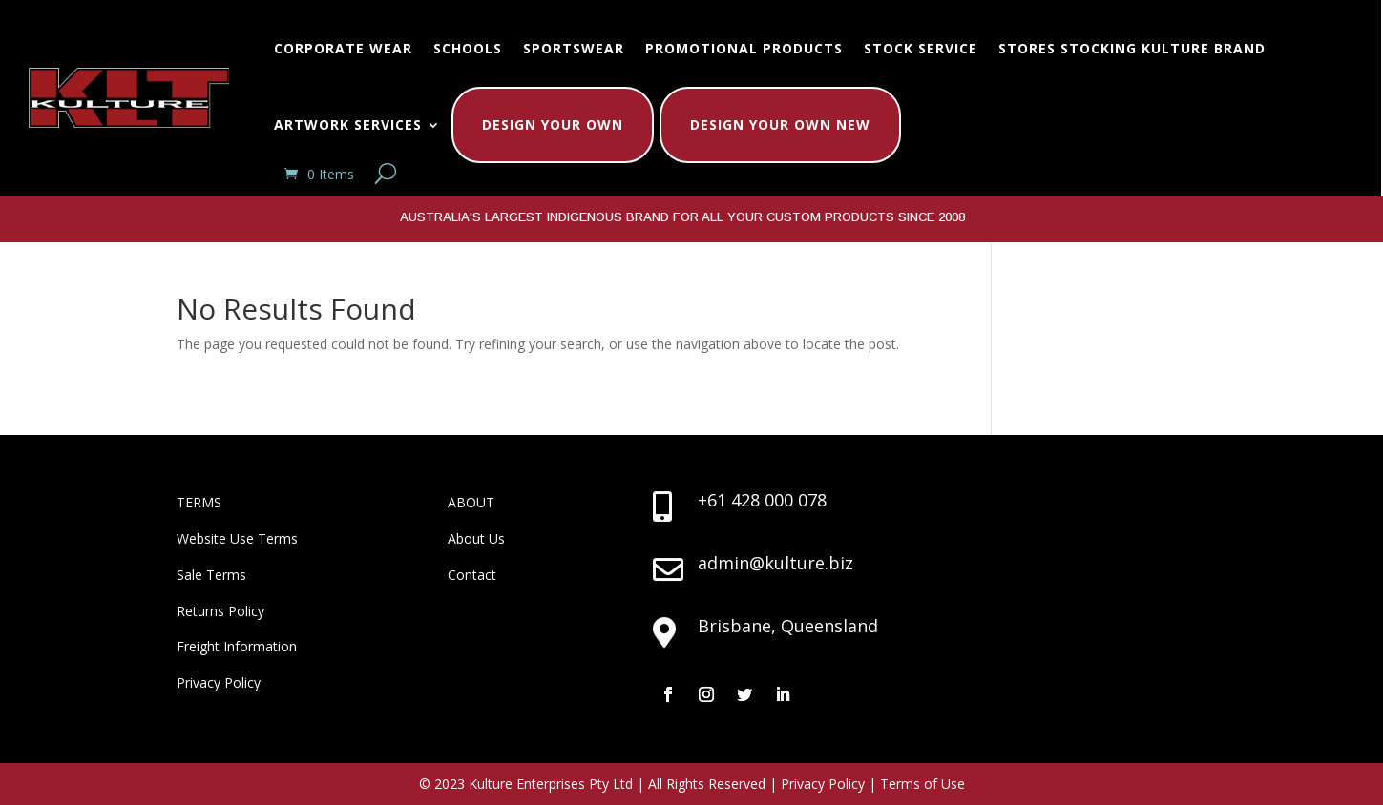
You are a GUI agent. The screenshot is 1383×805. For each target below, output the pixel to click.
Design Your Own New (780, 124)
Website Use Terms (237, 538)
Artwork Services (348, 124)
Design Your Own (552, 124)
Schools (467, 48)
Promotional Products (744, 48)
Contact (472, 575)
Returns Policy (220, 611)
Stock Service (920, 48)
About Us (476, 538)
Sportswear (573, 48)
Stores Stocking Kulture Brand (1132, 48)
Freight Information (237, 646)
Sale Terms (211, 575)
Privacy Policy (219, 682)
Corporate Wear (343, 48)
